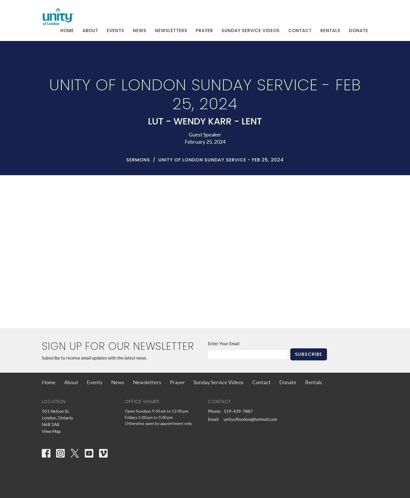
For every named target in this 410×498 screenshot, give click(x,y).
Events (115, 31)
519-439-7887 (238, 411)
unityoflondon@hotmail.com (250, 419)
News (139, 31)
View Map (51, 431)
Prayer (204, 31)
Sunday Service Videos (251, 31)
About (90, 31)
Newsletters (171, 31)
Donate (358, 31)
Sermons (138, 160)
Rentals (330, 31)
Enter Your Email (223, 343)
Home (67, 31)
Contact (300, 31)
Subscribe (308, 354)
